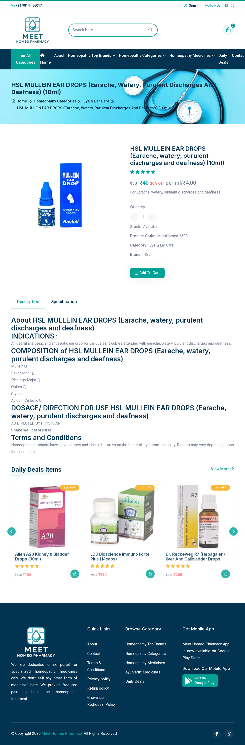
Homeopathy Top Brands (89, 55)
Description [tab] (28, 301)
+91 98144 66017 (26, 5)
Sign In (192, 5)
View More (222, 469)
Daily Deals (223, 59)
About (59, 55)
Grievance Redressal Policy (101, 701)
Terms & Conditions (96, 666)
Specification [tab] (64, 301)
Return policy (98, 688)
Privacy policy (99, 679)
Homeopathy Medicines (190, 55)
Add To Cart (147, 273)
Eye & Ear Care (96, 101)
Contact (93, 653)
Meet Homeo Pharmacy (62, 733)
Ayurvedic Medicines (142, 672)
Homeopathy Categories (140, 55)
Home (45, 59)
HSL (147, 254)
